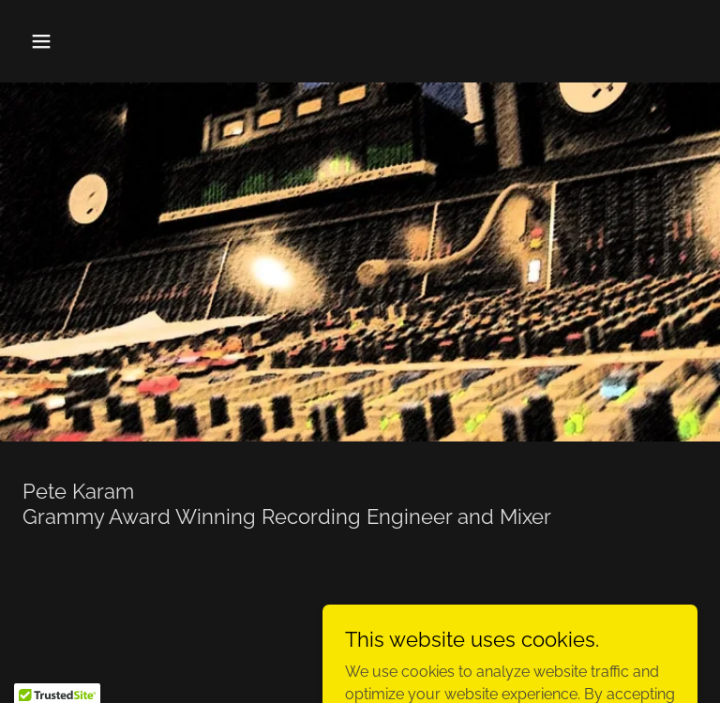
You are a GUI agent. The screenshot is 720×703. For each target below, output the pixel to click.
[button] (99, 41)
